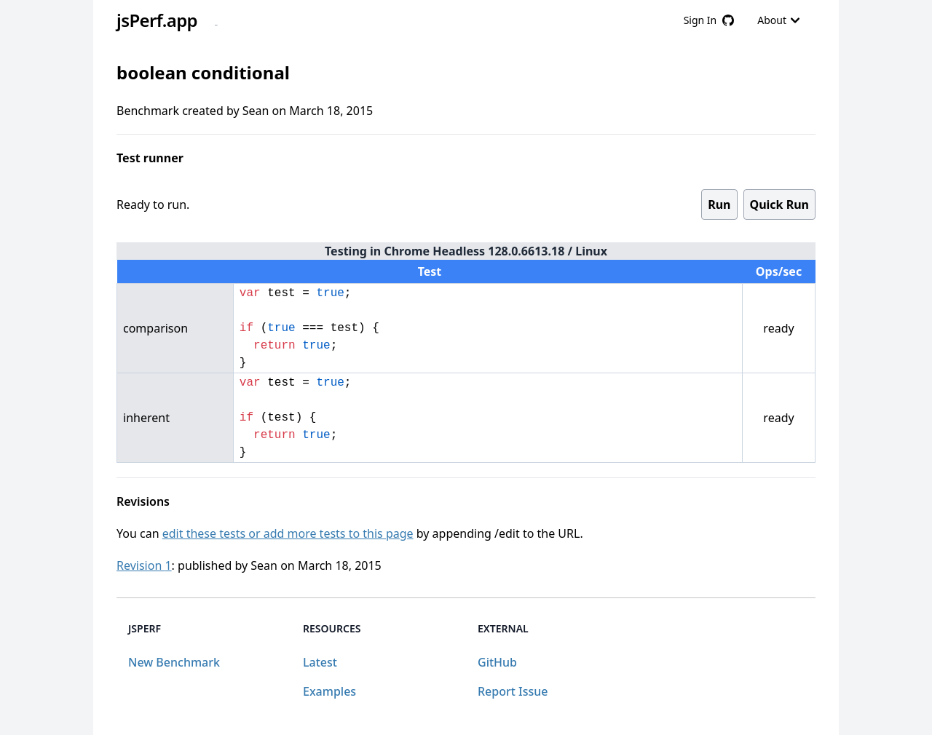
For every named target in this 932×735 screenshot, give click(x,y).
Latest (320, 662)
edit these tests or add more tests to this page (288, 533)
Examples (329, 691)
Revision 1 (144, 565)
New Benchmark (174, 662)
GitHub (497, 662)
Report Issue (513, 691)
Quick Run (779, 204)
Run (719, 204)
